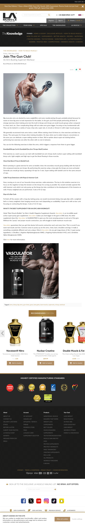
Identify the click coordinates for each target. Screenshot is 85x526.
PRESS (5, 441)
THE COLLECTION (10, 25)
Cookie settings (77, 519)
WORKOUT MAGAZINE (51, 460)
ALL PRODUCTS (48, 458)
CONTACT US (7, 419)
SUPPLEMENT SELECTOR (31, 435)
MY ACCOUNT (27, 416)
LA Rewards (69, 510)
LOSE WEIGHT (68, 416)
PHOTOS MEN (42, 42)
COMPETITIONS (54, 42)
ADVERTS (6, 435)
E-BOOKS (79, 42)
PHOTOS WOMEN (34, 39)
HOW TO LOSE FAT (34, 36)
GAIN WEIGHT (68, 427)
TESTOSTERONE (48, 39)
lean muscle (44, 304)
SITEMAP (20, 470)
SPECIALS (43, 25)
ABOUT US (6, 416)
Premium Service (53, 510)
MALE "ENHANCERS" (50, 449)
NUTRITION (79, 36)
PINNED (30, 33)
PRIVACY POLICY (46, 470)
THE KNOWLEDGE (59, 25)
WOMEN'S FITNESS (70, 430)
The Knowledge (10, 51)
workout (62, 304)
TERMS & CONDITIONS (32, 470)
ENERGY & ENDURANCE (71, 433)
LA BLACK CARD (28, 433)
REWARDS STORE (29, 427)
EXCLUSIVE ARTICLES (55, 33)
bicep (15, 304)
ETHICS (5, 424)
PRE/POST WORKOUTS (51, 446)
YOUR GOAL (28, 25)
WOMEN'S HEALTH (68, 42)
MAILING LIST (27, 419)
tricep (57, 304)
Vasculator (59, 213)
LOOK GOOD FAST (69, 424)
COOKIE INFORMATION (60, 470)
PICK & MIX (47, 455)
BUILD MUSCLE (68, 419)
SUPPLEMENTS (47, 36)
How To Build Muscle (27, 51)
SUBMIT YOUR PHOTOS (10, 430)
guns (31, 304)
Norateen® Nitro (15, 351)
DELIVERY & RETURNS (10, 421)
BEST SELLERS (48, 427)
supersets (51, 304)
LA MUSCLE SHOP (8, 433)
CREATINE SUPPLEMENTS (52, 452)
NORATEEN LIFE (61, 39)
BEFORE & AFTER (8, 427)
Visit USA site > (80, 2)
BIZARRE (32, 42)
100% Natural (35, 510)
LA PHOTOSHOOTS (75, 39)
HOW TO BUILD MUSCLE (73, 33)
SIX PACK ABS (68, 421)
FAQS (25, 430)
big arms (20, 304)
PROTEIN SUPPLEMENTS (51, 444)
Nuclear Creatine (45, 351)
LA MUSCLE (76, 25)
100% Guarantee (17, 510)
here (8, 240)
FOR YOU (42, 313)
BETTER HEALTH (60, 36)
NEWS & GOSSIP (40, 33)
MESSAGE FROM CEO (10, 438)
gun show (26, 304)
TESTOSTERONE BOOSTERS (52, 435)
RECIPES (70, 36)
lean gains (37, 304)
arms (11, 304)
